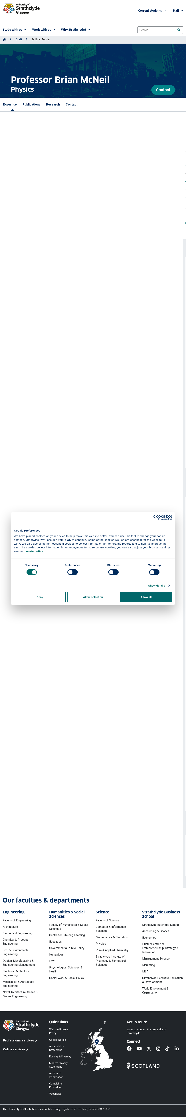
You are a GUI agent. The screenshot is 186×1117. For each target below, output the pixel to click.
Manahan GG (29, 424)
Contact (163, 90)
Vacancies (55, 1093)
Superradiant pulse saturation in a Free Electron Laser (45, 276)
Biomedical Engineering (18, 933)
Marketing (148, 965)
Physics (101, 943)
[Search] (179, 30)
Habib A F (14, 424)
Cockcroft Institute (21, 727)
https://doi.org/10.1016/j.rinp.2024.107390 (35, 316)
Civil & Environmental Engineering (16, 952)
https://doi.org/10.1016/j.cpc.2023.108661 (35, 411)
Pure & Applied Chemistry (112, 950)
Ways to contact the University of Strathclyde (146, 1031)
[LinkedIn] (179, 1049)
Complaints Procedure (55, 1085)
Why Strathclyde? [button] (76, 30)
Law (51, 961)
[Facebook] (131, 1049)
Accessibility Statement (56, 1048)
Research (53, 104)
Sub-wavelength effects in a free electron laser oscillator (48, 323)
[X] (151, 1049)
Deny (40, 597)
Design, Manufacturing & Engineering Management (19, 962)
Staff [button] (178, 11)
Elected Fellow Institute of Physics (26, 179)
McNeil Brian (45, 305)
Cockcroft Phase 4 (21, 658)
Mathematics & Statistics (112, 937)
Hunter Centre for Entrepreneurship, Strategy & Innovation (160, 948)
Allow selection (93, 597)
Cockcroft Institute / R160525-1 (30, 699)
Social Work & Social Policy (66, 978)
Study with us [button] (15, 30)
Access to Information (56, 1075)
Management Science (156, 958)
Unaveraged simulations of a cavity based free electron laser (50, 300)
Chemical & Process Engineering (16, 941)
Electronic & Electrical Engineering (16, 973)
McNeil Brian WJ (47, 282)
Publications (31, 104)
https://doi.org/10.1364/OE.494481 (30, 340)
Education (55, 941)
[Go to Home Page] (4, 39)
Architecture (10, 927)
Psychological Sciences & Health (65, 969)
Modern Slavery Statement (58, 1065)
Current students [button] (152, 11)
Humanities (56, 954)
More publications (29, 457)
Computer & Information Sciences (111, 928)
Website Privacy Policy (58, 1031)
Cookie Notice (57, 1039)
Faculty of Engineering (17, 920)
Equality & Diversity (60, 1056)
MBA (145, 971)
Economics (149, 937)
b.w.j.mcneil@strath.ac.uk (32, 864)
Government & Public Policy (66, 948)
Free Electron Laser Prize (20, 143)
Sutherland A (77, 424)
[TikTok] (169, 1049)
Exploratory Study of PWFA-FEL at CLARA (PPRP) (41, 683)
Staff (19, 39)
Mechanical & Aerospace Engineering (18, 984)
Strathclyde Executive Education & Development (162, 980)
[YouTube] (141, 1049)
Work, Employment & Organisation (155, 990)
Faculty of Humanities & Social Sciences (68, 927)
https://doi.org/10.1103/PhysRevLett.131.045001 (40, 388)
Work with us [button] (44, 30)
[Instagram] (160, 1049)
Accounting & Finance (155, 931)
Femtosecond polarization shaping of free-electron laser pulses (52, 347)
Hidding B (33, 432)
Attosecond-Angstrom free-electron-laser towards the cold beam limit (57, 418)
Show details (156, 585)
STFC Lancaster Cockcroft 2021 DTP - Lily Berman (43, 642)
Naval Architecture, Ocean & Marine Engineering (20, 994)
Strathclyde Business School (160, 925)
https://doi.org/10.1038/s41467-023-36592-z (37, 443)
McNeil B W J (55, 400)
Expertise (10, 104)
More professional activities (38, 621)
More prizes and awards (28, 223)
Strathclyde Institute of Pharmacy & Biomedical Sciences (111, 960)
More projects (25, 801)
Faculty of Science (107, 920)
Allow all (146, 597)
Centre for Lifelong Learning (67, 935)
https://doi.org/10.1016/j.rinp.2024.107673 (35, 293)
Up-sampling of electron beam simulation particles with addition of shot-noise (61, 395)
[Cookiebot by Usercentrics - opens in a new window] (156, 517)
